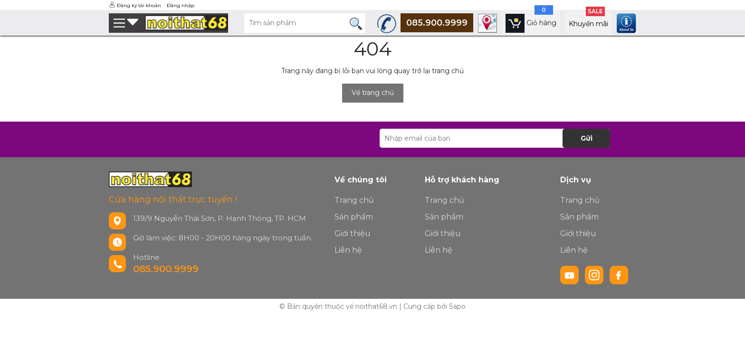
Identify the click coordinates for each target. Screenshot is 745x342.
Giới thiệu (352, 233)
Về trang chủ (373, 92)
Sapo (457, 306)
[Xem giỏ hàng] (531, 23)
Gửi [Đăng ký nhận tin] (586, 138)
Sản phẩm (353, 216)
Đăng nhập (180, 5)
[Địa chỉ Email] (495, 138)
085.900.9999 (166, 269)
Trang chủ (354, 200)
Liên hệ (348, 250)
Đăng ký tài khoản (139, 5)
